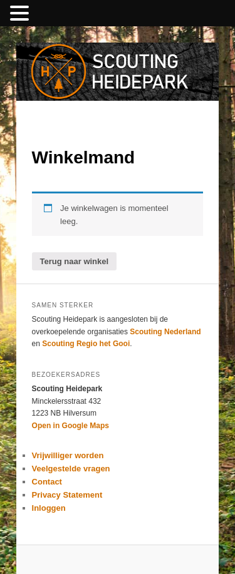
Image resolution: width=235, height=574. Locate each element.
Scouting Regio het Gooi (86, 343)
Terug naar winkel (74, 261)
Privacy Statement (67, 495)
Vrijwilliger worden (68, 455)
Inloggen (49, 508)
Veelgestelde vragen (71, 468)
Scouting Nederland (165, 331)
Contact (47, 481)
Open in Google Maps (70, 425)
